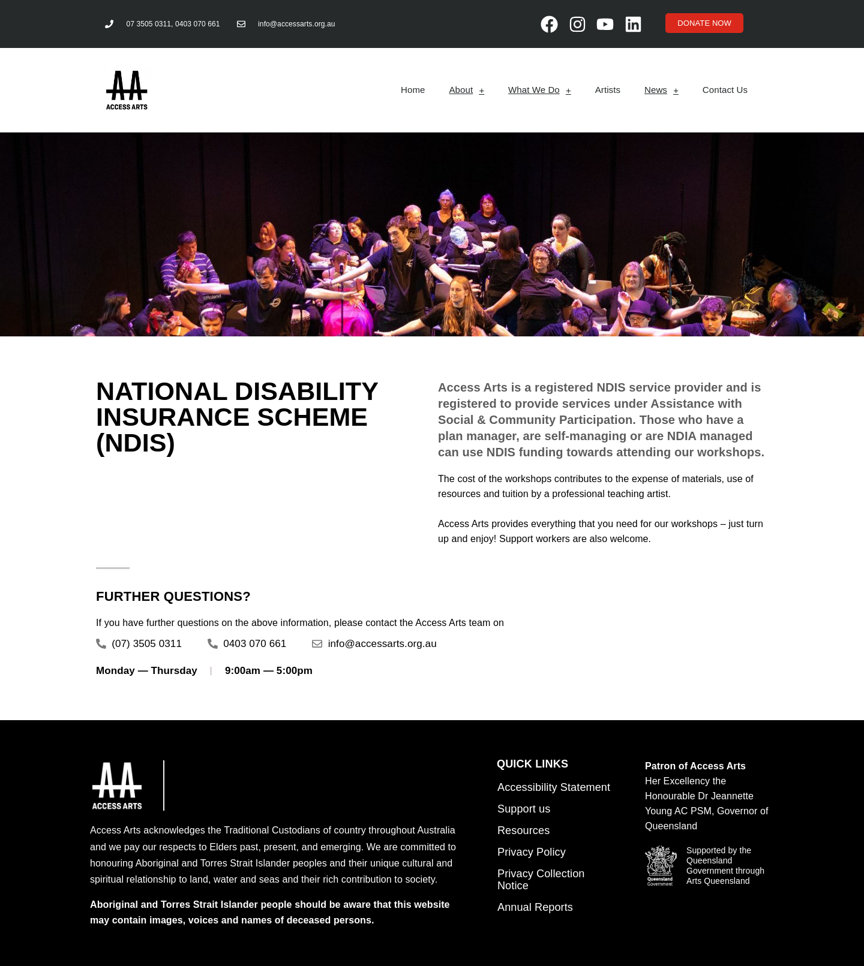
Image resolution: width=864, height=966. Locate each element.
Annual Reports (535, 907)
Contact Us (725, 90)
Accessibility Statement (553, 787)
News (661, 90)
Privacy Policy (531, 852)
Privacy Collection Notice (540, 880)
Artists (607, 90)
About (466, 90)
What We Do (539, 90)
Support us (523, 809)
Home (413, 90)
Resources (523, 830)
